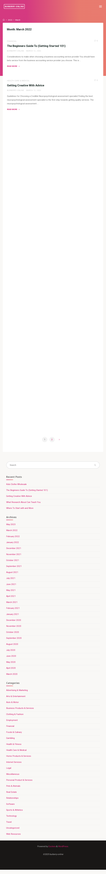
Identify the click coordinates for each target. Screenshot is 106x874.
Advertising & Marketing (17, 693)
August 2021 (12, 575)
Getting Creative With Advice (25, 85)
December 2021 (13, 551)
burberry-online (14, 6)
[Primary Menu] (100, 6)
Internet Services (14, 765)
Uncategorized (12, 832)
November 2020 (13, 629)
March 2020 (12, 677)
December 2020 (13, 623)
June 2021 (11, 587)
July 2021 (10, 581)
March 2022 (12, 533)
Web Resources (13, 838)
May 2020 (11, 665)
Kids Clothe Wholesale (16, 486)
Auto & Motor (12, 705)
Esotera (52, 850)
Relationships (12, 802)
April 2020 (11, 671)
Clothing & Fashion (15, 717)
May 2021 (11, 593)
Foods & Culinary (14, 736)
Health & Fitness (14, 748)
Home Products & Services (18, 760)
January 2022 (12, 545)
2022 (10, 20)
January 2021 (12, 617)
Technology (11, 820)
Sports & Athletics (14, 814)
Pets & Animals (13, 790)
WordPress (63, 850)
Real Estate (11, 796)
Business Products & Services (20, 711)
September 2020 (14, 641)
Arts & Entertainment (16, 699)
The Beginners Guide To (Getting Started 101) (36, 46)
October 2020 (12, 635)
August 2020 (12, 647)
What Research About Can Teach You (23, 505)
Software (10, 808)
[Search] (95, 467)
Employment (12, 724)
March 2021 (12, 605)
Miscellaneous (12, 778)
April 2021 (11, 599)
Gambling (10, 741)
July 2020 (10, 653)
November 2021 (13, 557)
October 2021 (12, 563)
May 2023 (11, 527)
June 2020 (11, 659)
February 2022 (13, 539)
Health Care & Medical (18, 81)
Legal (8, 772)
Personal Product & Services (19, 784)
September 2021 (14, 569)
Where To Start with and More (20, 510)
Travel (9, 826)
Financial (12, 41)
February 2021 (13, 611)
